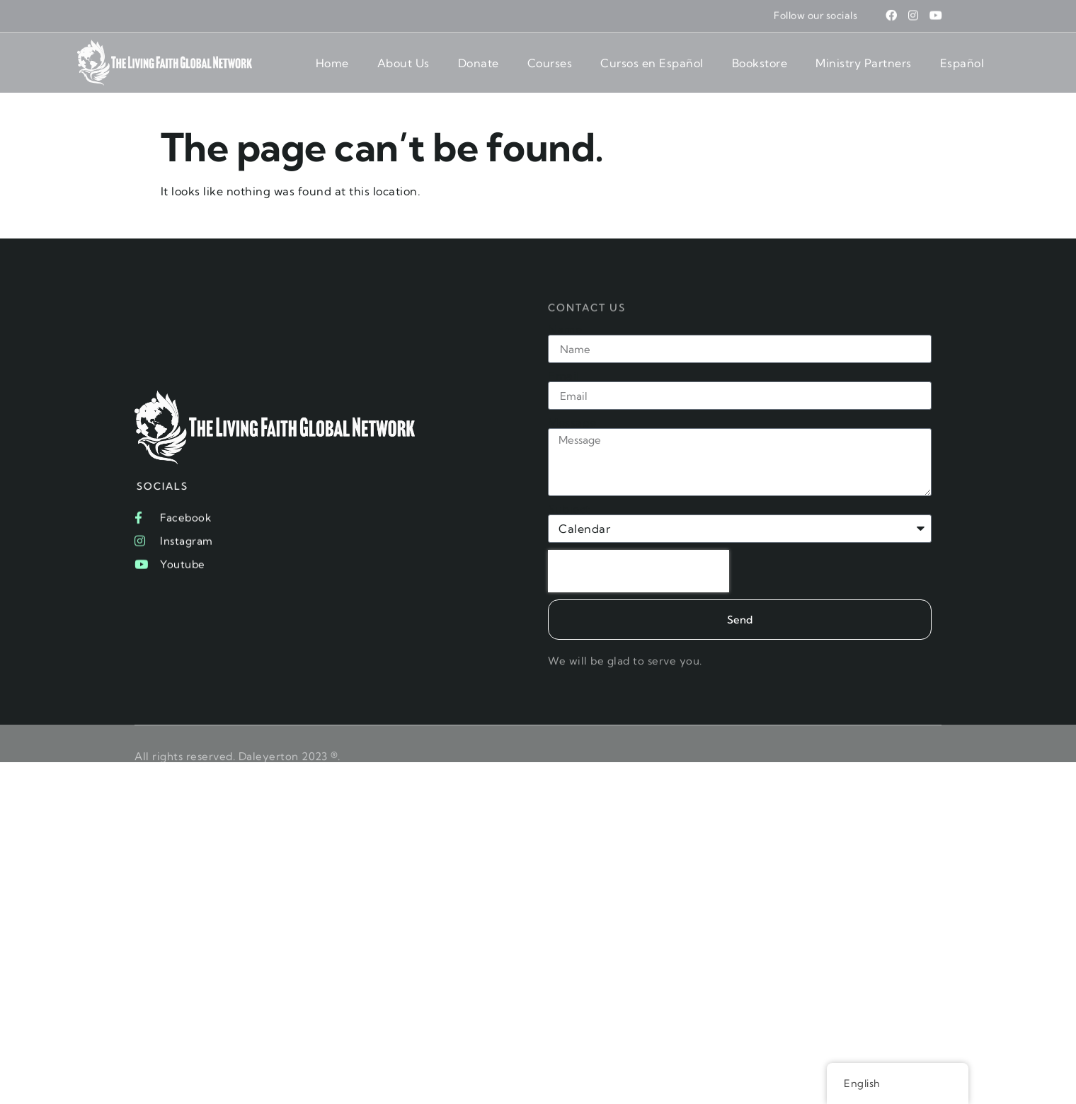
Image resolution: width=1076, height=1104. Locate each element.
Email (564, 375)
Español (962, 63)
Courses (550, 63)
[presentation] (638, 571)
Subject (569, 508)
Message (572, 422)
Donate (478, 63)
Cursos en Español (652, 63)
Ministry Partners (863, 63)
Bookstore (760, 63)
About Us (403, 63)
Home (332, 63)
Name (565, 329)
